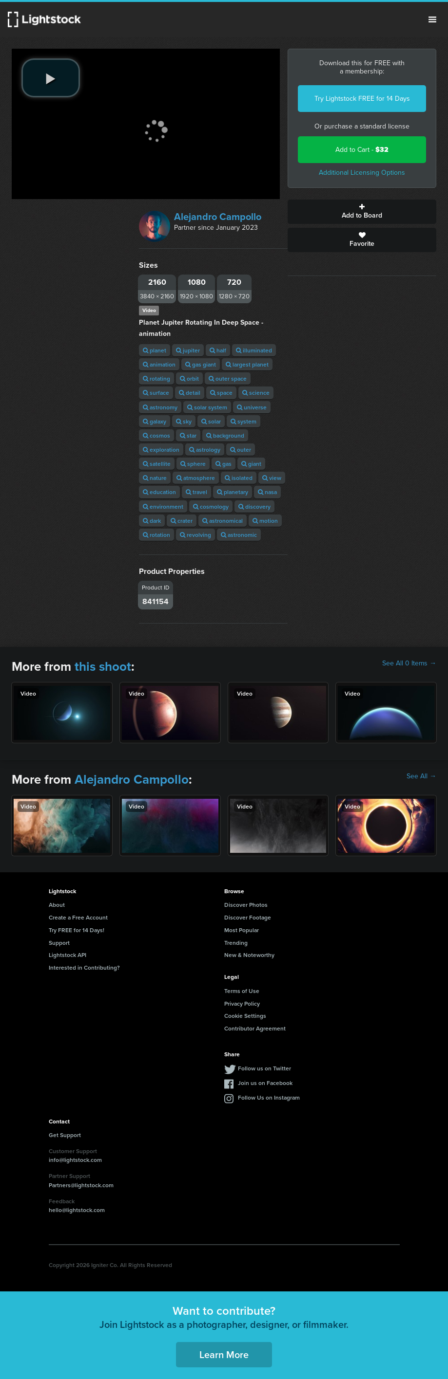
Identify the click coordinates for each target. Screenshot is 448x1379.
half (218, 350)
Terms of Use (241, 991)
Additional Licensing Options (362, 172)
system (243, 421)
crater (182, 520)
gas (223, 464)
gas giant (200, 364)
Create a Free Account (78, 917)
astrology (204, 449)
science (256, 392)
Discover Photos (246, 905)
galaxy (154, 421)
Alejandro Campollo (217, 216)
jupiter (188, 350)
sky (184, 421)
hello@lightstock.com (77, 1210)
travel (196, 492)
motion (265, 520)
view (271, 478)
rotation (156, 535)
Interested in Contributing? (84, 967)
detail (189, 392)
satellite (157, 464)
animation (159, 364)
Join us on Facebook (265, 1083)
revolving (195, 535)
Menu (432, 19)
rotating (156, 378)
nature (155, 478)
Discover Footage (247, 917)
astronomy (160, 407)
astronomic (239, 535)
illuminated (254, 350)
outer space (228, 378)
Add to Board (362, 211)
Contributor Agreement (255, 1028)
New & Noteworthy (249, 955)
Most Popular (241, 930)
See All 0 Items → (409, 663)
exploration (161, 449)
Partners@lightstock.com (81, 1185)
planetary (232, 492)
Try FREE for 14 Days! (76, 930)
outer (240, 449)
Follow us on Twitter (264, 1068)
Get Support (65, 1135)
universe (252, 407)
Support (59, 942)
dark (152, 520)
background (225, 435)
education (159, 492)
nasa (267, 492)
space (221, 392)
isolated (239, 478)
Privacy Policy (242, 1003)
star (188, 435)
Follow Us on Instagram (269, 1097)
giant (251, 464)
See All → (421, 776)
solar (211, 421)
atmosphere (195, 478)
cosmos (156, 435)
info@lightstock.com (75, 1160)
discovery (254, 506)
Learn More (224, 1354)
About (57, 905)
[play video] (50, 77)
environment (163, 506)
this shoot (103, 666)
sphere (193, 464)
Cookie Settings (245, 1015)
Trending (236, 942)
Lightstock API (67, 955)
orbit (189, 378)
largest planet (247, 364)
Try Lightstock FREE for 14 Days (362, 98)
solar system (207, 407)
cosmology (211, 506)
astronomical (222, 520)
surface (156, 392)
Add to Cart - (362, 150)
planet (154, 350)
